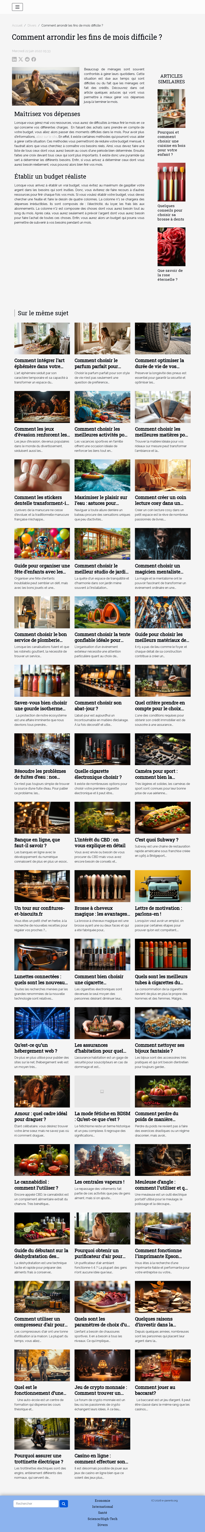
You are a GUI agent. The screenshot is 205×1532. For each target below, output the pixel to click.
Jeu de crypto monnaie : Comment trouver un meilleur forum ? (101, 1393)
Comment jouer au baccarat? (155, 1390)
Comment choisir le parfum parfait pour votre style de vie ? (96, 366)
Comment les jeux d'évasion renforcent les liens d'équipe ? (40, 435)
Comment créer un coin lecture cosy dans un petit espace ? (160, 503)
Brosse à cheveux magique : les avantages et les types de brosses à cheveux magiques (101, 917)
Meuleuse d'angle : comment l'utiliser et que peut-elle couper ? (162, 1188)
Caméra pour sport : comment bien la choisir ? (156, 777)
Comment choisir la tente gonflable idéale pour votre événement (102, 640)
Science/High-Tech (103, 1519)
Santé (102, 1512)
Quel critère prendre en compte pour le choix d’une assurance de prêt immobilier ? (160, 711)
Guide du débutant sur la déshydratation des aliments (41, 1256)
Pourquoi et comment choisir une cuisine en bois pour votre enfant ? (171, 143)
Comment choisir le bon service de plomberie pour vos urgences (40, 640)
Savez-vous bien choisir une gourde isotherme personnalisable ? (40, 709)
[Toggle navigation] (17, 7)
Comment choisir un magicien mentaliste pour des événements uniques (158, 574)
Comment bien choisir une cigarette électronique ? (99, 982)
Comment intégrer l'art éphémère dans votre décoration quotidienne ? (41, 366)
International (102, 1506)
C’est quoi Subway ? (156, 840)
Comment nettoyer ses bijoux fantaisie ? (159, 1048)
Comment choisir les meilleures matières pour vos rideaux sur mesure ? (162, 435)
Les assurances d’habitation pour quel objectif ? (99, 1051)
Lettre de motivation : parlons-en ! (158, 911)
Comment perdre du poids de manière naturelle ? (156, 1119)
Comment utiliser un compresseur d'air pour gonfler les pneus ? (39, 1325)
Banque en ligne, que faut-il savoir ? (37, 843)
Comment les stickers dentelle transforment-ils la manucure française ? (42, 503)
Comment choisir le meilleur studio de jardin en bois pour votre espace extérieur (102, 574)
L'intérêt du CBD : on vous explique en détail (100, 843)
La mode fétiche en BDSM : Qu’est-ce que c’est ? (102, 1116)
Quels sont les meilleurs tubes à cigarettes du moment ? (161, 982)
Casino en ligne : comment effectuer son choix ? (100, 1462)
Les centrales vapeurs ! (99, 1182)
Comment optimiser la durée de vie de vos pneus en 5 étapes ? (159, 366)
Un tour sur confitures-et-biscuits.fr (39, 911)
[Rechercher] (35, 1503)
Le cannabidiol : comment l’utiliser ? (36, 1185)
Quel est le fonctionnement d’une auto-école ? (38, 1393)
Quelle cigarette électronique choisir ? (98, 774)
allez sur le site (46, 137)
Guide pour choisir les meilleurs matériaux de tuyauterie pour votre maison (160, 643)
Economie (102, 1500)
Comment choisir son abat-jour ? (98, 706)
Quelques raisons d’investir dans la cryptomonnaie (154, 1325)
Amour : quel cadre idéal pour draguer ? (40, 1116)
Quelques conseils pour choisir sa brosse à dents (171, 212)
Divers (31, 25)
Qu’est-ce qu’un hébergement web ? (35, 1048)
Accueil (17, 25)
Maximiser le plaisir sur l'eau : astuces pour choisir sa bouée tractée (101, 503)
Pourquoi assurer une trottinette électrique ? (38, 1459)
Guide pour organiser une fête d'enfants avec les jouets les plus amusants (42, 572)
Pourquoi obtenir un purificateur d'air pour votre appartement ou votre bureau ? (98, 1259)
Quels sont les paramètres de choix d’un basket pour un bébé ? (102, 1325)
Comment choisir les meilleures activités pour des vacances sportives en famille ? (102, 438)
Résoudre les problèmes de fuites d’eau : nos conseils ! (40, 777)
